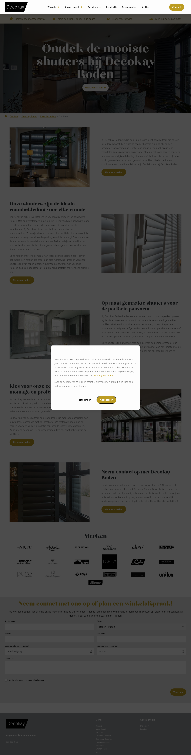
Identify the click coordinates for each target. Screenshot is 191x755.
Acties (146, 7)
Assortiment (72, 7)
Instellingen (84, 399)
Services (93, 7)
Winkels (51, 7)
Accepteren (106, 399)
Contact (176, 7)
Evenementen (129, 7)
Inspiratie (111, 7)
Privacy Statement (104, 375)
